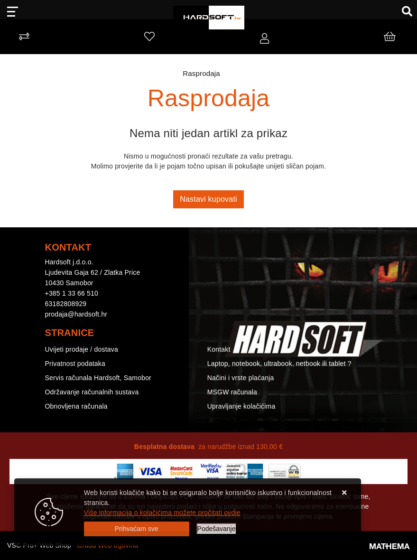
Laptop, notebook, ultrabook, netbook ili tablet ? (279, 363)
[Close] (136, 529)
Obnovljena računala (76, 406)
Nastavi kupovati (208, 199)
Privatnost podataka (75, 363)
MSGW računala (232, 392)
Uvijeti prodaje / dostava (81, 349)
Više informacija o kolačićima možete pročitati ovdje (162, 512)
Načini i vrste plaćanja (240, 378)
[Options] (216, 529)
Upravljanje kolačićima (241, 406)
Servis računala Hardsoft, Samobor (98, 378)
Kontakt (219, 349)
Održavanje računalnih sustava (92, 392)
